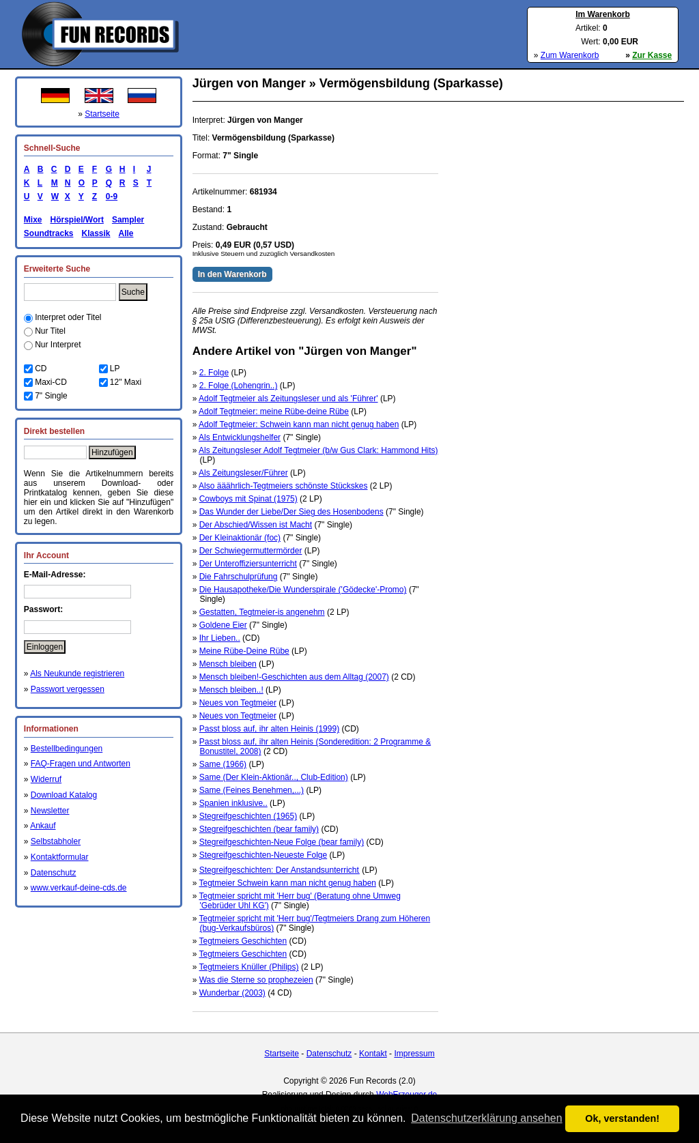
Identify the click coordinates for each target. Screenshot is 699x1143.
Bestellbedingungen (66, 748)
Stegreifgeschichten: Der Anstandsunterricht (279, 870)
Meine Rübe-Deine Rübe (244, 651)
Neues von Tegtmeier (237, 703)
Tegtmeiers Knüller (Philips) (248, 967)
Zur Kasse (652, 55)
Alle (126, 233)
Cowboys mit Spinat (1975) (248, 499)
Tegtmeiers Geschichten (243, 941)
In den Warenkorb (232, 274)
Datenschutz (53, 873)
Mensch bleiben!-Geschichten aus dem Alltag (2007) (294, 677)
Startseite (102, 114)
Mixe (33, 220)
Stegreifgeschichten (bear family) (259, 829)
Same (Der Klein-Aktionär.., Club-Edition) (273, 777)
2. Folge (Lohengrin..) (238, 385)
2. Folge (214, 372)
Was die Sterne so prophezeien (256, 980)
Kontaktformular (60, 857)
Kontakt (373, 1053)
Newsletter (50, 810)
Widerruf (46, 779)
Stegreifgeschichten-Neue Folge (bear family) (281, 842)
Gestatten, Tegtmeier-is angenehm (262, 612)
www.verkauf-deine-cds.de (79, 888)
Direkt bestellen (54, 431)
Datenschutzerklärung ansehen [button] (486, 1118)
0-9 (109, 196)
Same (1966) (222, 764)
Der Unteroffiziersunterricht (248, 563)
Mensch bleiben (228, 664)
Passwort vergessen (67, 689)
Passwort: (43, 609)
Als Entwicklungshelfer (240, 437)
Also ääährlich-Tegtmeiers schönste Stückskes (283, 486)
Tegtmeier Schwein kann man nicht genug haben (287, 883)
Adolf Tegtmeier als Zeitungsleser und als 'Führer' (288, 398)
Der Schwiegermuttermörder (250, 550)
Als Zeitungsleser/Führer (243, 473)
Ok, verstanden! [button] (622, 1118)
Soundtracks (49, 233)
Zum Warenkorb (570, 55)
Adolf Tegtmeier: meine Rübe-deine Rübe (274, 411)
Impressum (414, 1053)
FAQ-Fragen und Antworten (80, 763)
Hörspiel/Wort (76, 220)
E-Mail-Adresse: (55, 574)
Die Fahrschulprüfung (238, 576)
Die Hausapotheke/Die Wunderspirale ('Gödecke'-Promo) (303, 589)
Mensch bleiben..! (231, 690)
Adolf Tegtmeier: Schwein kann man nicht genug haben (299, 424)
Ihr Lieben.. (219, 638)
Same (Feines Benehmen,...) (251, 790)
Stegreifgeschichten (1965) (248, 816)
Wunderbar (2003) (232, 993)
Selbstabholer (56, 841)
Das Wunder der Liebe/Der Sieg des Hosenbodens (291, 512)
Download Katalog (64, 795)
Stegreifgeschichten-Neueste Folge (263, 855)
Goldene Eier (223, 625)
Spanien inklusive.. (233, 803)
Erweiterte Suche (57, 269)
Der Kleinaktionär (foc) (240, 537)
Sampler (128, 220)
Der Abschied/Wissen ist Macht (255, 525)
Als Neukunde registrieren (77, 673)
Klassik (95, 233)
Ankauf (42, 825)
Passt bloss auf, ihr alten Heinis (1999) (269, 729)
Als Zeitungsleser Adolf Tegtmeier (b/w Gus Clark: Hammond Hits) (318, 450)
